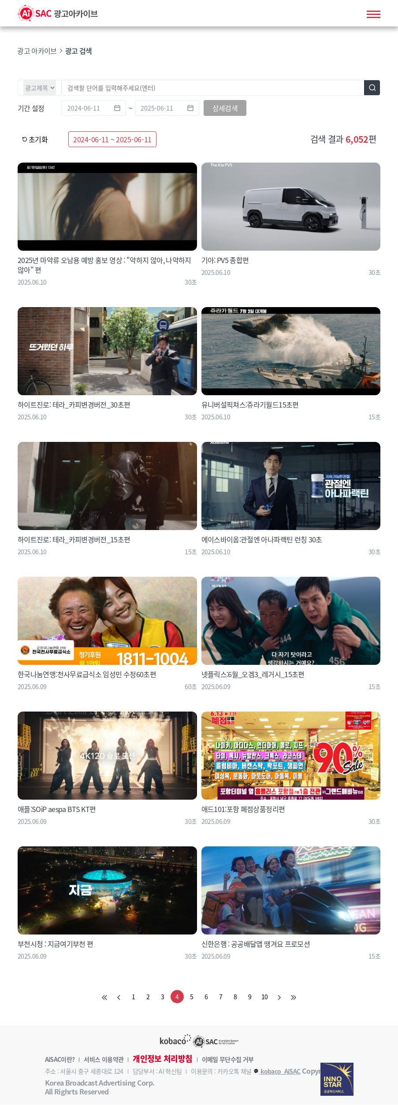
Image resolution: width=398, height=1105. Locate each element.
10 (264, 997)
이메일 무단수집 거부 (228, 1060)
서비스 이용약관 (103, 1060)
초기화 (35, 139)
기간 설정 (31, 108)
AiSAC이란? (60, 1060)
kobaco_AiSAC (277, 1071)
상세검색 (225, 108)
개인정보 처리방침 (162, 1059)
